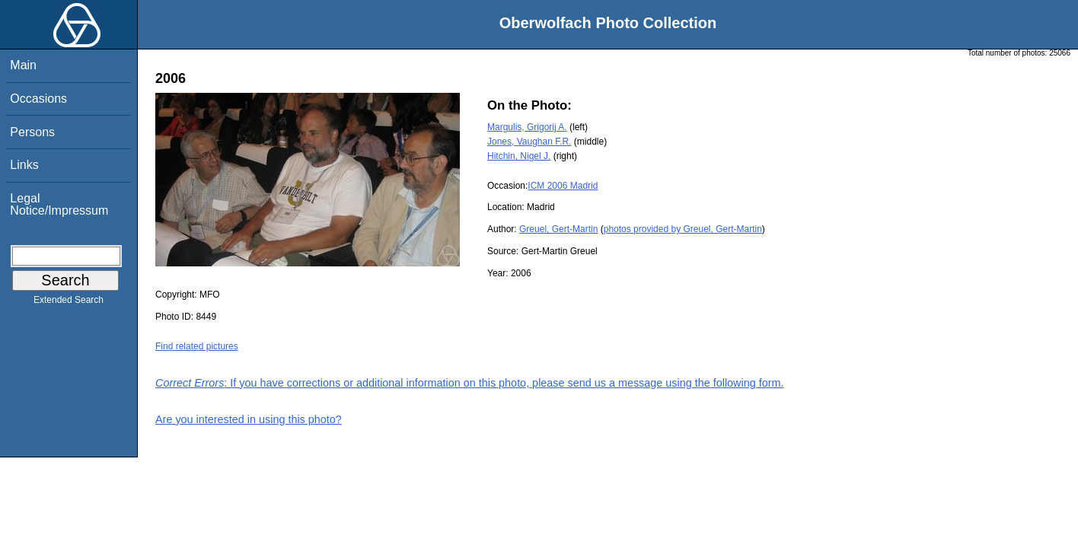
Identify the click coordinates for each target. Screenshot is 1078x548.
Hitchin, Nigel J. (518, 156)
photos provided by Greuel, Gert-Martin (683, 229)
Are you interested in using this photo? (248, 419)
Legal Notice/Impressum (59, 204)
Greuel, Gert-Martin (558, 229)
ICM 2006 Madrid (563, 185)
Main (23, 65)
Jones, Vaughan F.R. (529, 141)
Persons (32, 132)
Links (24, 164)
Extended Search (68, 302)
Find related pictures (196, 346)
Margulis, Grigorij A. (527, 127)
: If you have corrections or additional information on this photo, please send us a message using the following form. (469, 383)
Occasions (38, 98)
